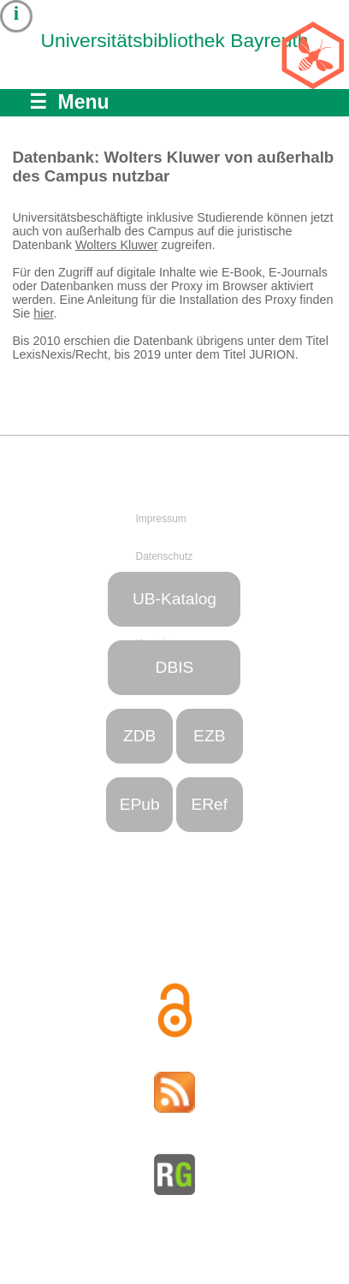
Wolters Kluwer (116, 245)
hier (43, 313)
